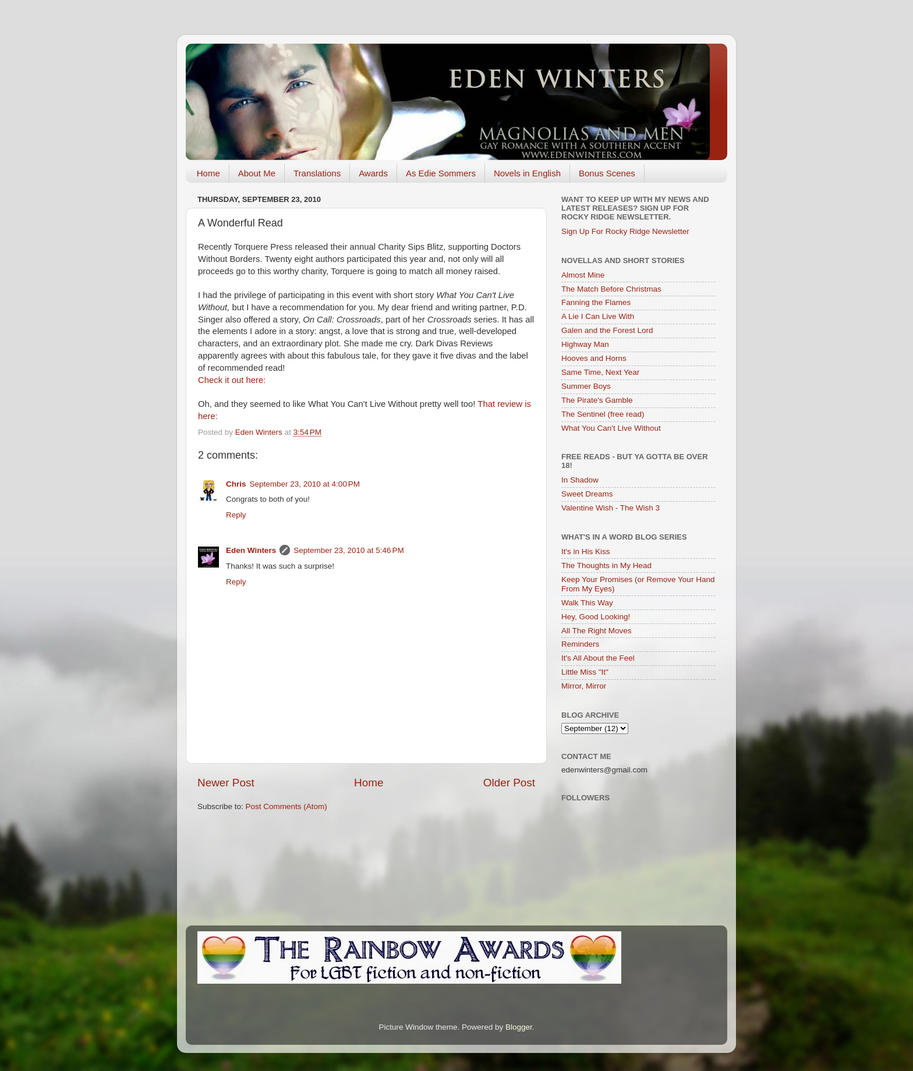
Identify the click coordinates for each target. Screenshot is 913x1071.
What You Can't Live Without (611, 428)
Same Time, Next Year (600, 372)
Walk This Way (587, 602)
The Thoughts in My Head (606, 565)
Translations (317, 173)
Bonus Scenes (607, 173)
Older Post (509, 782)
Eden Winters (251, 550)
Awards (373, 173)
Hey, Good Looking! (595, 616)
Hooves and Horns (594, 358)
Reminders (580, 644)
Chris (236, 484)
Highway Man (585, 344)
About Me (256, 173)
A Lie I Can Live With (597, 316)
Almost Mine (582, 275)
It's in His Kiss (585, 551)
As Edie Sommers (441, 173)
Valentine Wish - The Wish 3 (610, 507)
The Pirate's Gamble (597, 400)
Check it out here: (232, 380)
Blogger (518, 1027)
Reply (236, 514)
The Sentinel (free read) (603, 414)
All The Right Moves (596, 630)
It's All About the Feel (598, 658)
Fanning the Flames (596, 302)
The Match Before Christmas (611, 289)
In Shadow (580, 480)
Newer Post (225, 782)
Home (208, 173)
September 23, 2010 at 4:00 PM (305, 484)
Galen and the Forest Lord (607, 330)
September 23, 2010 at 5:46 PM (348, 550)
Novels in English (527, 173)
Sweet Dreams (587, 494)
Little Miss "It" (584, 672)
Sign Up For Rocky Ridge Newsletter (625, 231)
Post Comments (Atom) (286, 806)
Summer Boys (586, 386)
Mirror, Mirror (583, 686)
